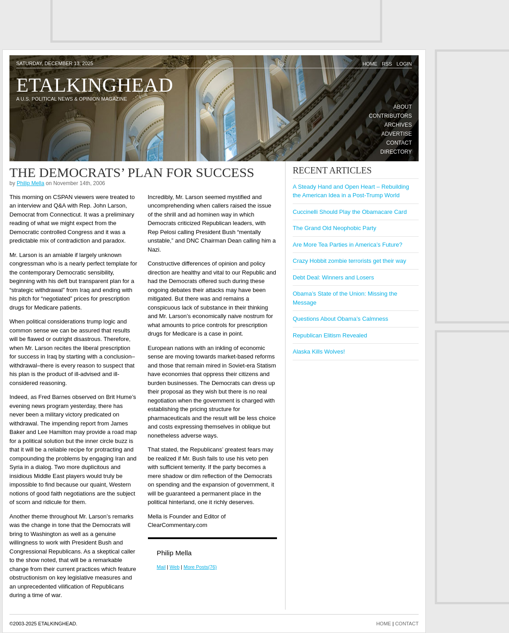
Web (174, 567)
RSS (387, 63)
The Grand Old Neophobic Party (334, 228)
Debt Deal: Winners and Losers (333, 277)
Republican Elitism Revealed (330, 335)
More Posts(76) (200, 567)
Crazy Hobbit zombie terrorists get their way (349, 260)
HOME (383, 623)
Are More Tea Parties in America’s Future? (347, 244)
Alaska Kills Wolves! (319, 351)
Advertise (396, 134)
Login (404, 63)
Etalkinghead (94, 85)
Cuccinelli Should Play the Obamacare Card (350, 211)
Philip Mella (30, 183)
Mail (161, 567)
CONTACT (407, 623)
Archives (398, 125)
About (402, 107)
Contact (399, 143)
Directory (396, 152)
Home (369, 63)
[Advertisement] (216, 20)
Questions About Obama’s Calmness (340, 318)
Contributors (390, 116)
